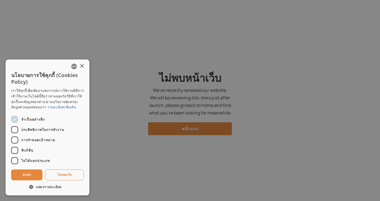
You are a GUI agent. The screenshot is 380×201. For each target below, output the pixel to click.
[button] (47, 187)
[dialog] (190, 100)
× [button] (82, 66)
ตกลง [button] (27, 174)
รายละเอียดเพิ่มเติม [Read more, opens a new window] (62, 107)
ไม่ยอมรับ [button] (64, 174)
